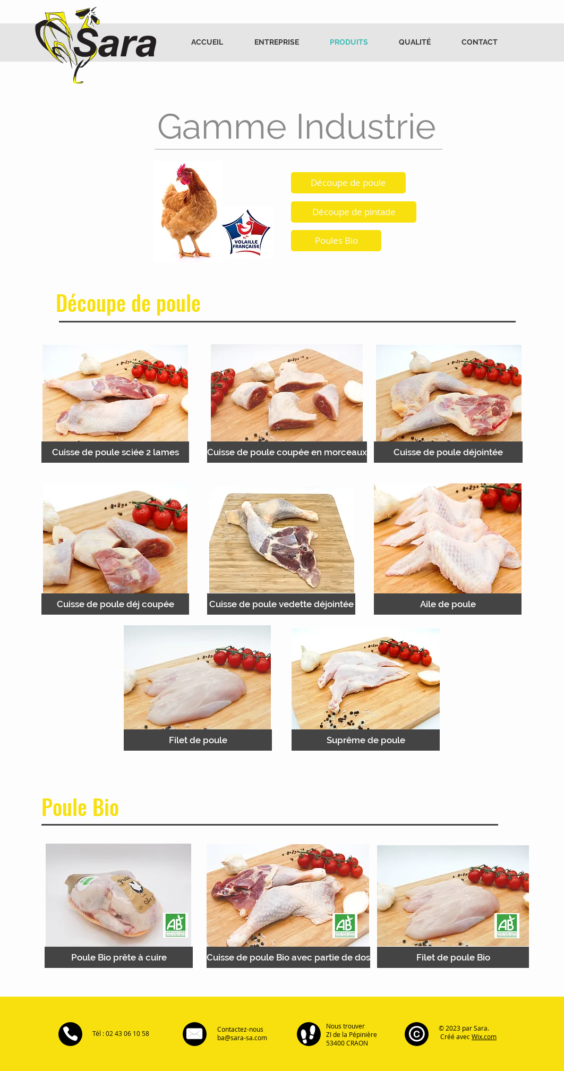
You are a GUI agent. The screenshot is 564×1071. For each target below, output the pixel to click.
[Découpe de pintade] (353, 212)
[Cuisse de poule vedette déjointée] (281, 604)
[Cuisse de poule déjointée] (448, 452)
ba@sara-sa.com (242, 1037)
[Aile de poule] (448, 604)
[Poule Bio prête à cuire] (119, 957)
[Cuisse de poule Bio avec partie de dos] (288, 957)
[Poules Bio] (336, 240)
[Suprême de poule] (366, 740)
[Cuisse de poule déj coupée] (115, 604)
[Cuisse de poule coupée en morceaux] (287, 452)
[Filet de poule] (198, 740)
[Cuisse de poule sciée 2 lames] (115, 452)
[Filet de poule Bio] (453, 957)
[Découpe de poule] (348, 182)
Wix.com (484, 1036)
